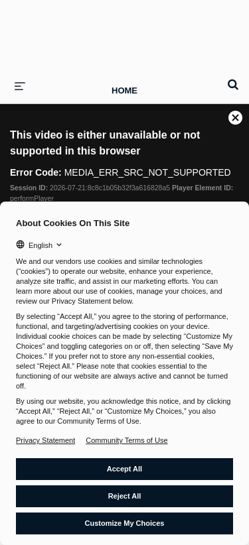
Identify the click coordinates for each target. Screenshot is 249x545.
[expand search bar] (233, 79)
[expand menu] (20, 85)
